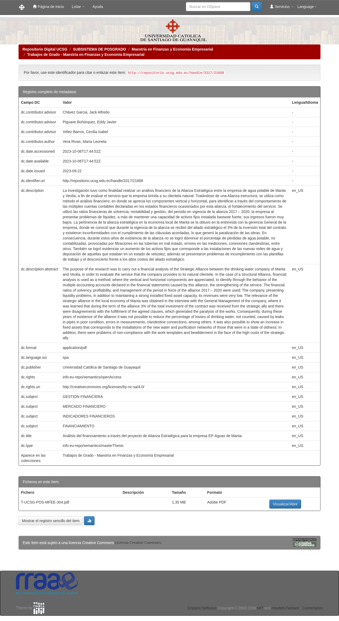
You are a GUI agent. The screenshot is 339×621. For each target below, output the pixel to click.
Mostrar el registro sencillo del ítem (50, 521)
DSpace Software (202, 608)
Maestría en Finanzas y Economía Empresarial (172, 49)
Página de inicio (48, 6)
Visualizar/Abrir (285, 504)
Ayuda (97, 6)
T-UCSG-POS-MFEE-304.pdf (45, 502)
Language (306, 6)
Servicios (281, 6)
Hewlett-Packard (285, 608)
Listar (78, 6)
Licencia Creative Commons (138, 543)
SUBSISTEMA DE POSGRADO (99, 49)
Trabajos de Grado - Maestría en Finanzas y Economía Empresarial (86, 54)
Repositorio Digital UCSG (45, 49)
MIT (260, 608)
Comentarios (312, 608)
